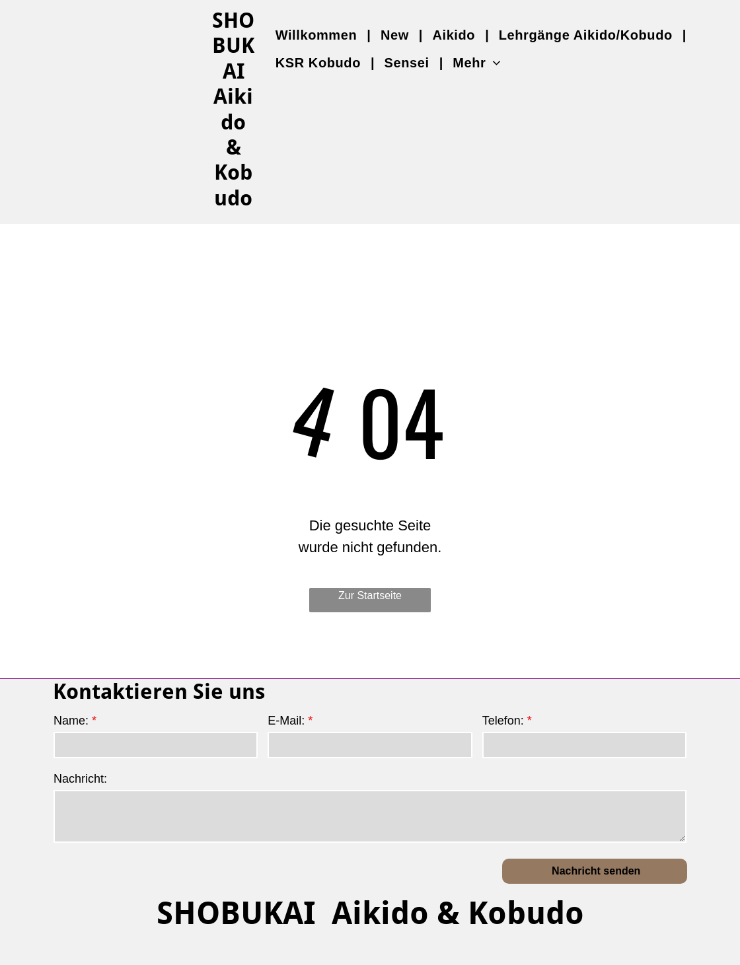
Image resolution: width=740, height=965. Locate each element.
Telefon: (503, 720)
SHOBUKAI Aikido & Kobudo (370, 913)
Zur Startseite (370, 595)
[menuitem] (318, 35)
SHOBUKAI (233, 46)
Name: (71, 720)
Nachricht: (80, 778)
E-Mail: (286, 720)
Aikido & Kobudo (233, 147)
